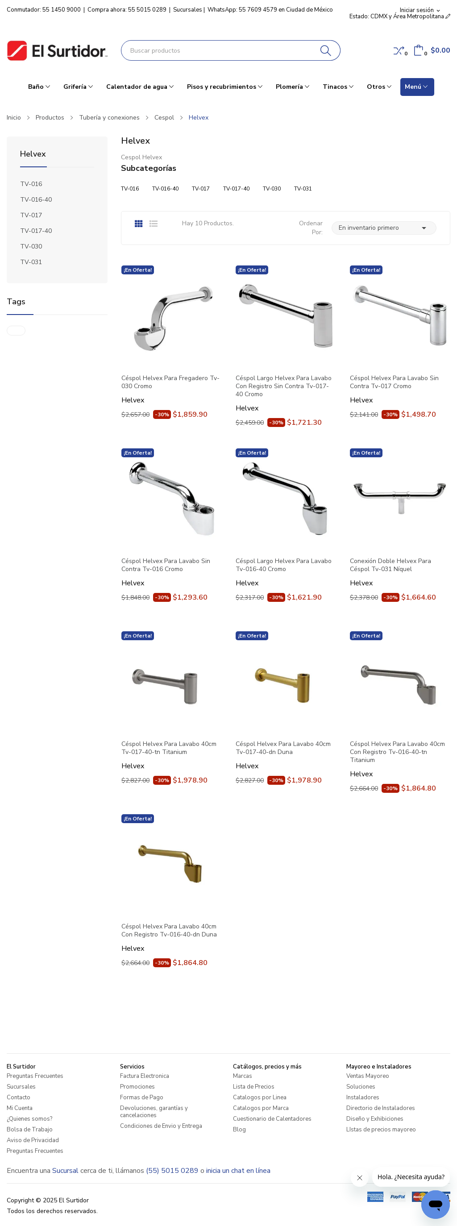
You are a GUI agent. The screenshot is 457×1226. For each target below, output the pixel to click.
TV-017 (31, 215)
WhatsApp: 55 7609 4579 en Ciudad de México (270, 10)
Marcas (242, 1076)
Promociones (137, 1087)
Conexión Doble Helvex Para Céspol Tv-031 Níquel (390, 565)
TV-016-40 (36, 199)
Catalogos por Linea (260, 1097)
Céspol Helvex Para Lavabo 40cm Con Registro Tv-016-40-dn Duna (169, 931)
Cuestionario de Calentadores (272, 1119)
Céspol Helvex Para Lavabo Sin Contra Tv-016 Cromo (165, 565)
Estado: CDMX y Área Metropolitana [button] (399, 16)
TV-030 (31, 246)
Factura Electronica (144, 1076)
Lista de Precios (253, 1087)
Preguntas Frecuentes (35, 1076)
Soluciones (360, 1087)
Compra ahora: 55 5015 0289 (126, 10)
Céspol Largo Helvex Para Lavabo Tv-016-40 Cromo (284, 565)
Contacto (18, 1097)
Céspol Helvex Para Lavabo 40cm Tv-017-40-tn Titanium (168, 748)
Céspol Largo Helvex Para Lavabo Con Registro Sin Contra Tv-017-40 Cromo (284, 386)
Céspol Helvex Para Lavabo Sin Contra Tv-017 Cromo (394, 382)
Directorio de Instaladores (380, 1108)
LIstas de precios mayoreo (381, 1130)
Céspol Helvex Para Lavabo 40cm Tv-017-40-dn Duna (283, 748)
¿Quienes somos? (29, 1119)
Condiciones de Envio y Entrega (161, 1126)
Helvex (33, 154)
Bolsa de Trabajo (30, 1130)
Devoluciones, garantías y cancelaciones (154, 1111)
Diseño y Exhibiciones (374, 1119)
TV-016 (31, 184)
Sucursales (187, 10)
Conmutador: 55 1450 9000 (44, 10)
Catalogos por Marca (261, 1108)
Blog (239, 1130)
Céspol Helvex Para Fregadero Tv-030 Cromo (170, 382)
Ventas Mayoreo (367, 1076)
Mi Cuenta (20, 1108)
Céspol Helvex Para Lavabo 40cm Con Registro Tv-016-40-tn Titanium (397, 752)
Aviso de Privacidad (33, 1140)
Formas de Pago (141, 1097)
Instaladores (362, 1097)
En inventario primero (384, 228)
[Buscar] (326, 50)
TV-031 (31, 262)
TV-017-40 (36, 231)
